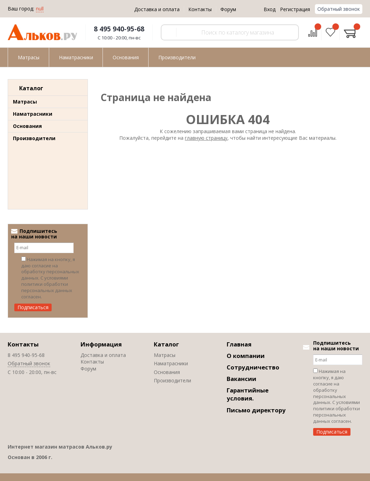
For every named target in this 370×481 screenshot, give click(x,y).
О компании (246, 356)
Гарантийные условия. (248, 394)
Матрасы (25, 101)
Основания (27, 126)
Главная (239, 344)
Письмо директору (256, 410)
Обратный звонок (338, 9)
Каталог (166, 344)
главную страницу (206, 138)
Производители (34, 138)
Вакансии (241, 379)
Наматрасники (32, 113)
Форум (228, 9)
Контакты (200, 9)
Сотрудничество (253, 367)
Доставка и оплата (157, 9)
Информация (101, 344)
